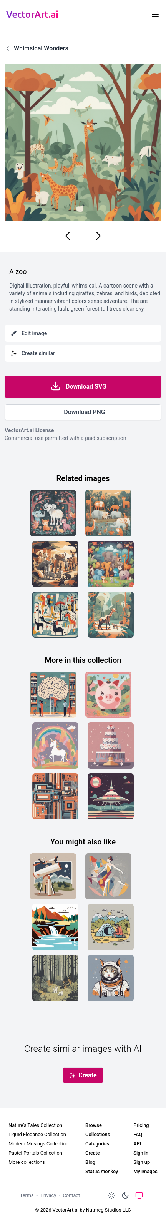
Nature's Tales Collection (35, 1125)
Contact (71, 1195)
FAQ (137, 1134)
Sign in (140, 1153)
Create (92, 1153)
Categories (97, 1144)
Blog (90, 1162)
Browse (93, 1125)
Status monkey (101, 1171)
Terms (27, 1195)
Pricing (141, 1125)
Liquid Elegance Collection (37, 1134)
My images (145, 1171)
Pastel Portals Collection (35, 1153)
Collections (97, 1134)
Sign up (141, 1162)
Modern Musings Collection (38, 1144)
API (137, 1144)
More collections (26, 1162)
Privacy (48, 1195)
